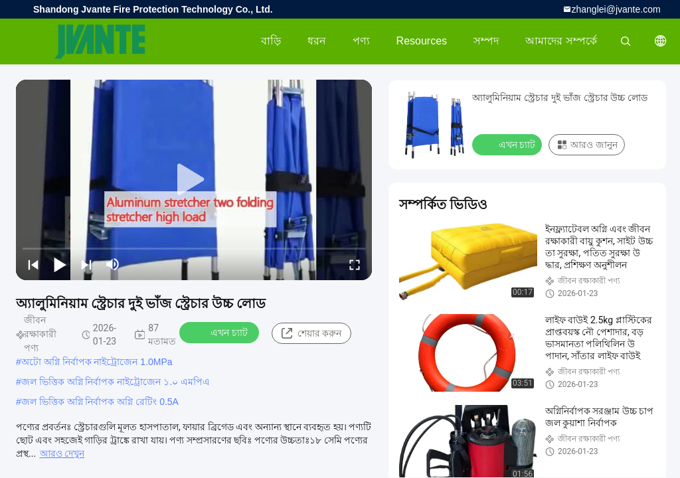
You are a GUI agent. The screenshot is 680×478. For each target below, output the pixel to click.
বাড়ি (271, 40)
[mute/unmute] (113, 264)
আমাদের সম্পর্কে (560, 40)
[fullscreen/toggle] (354, 264)
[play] (194, 180)
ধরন (316, 40)
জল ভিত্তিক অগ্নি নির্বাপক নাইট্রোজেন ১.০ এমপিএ (115, 381)
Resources (421, 40)
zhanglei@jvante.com (616, 9)
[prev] (33, 264)
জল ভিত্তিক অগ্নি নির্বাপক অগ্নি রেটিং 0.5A (100, 401)
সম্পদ (486, 40)
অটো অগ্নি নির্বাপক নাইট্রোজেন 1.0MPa (97, 362)
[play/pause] (59, 264)
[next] (86, 264)
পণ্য (361, 40)
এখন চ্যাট (220, 332)
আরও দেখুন (62, 453)
